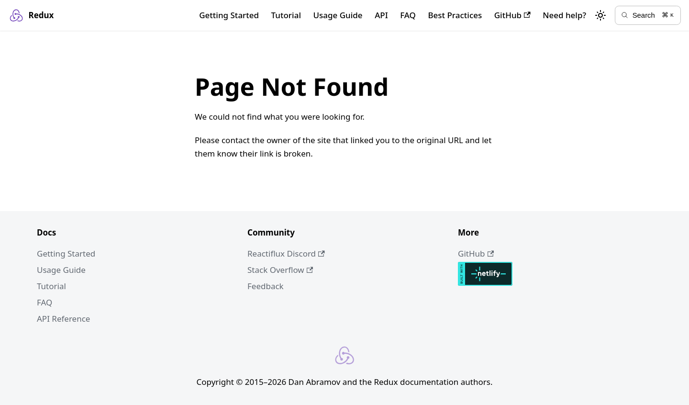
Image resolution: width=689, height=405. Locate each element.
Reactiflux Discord (286, 253)
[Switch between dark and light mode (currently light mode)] (600, 15)
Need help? (564, 15)
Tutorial (286, 15)
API (381, 15)
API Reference (63, 318)
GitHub (512, 15)
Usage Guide (337, 15)
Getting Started (229, 15)
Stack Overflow (280, 269)
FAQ (408, 15)
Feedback (265, 286)
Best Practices (455, 15)
